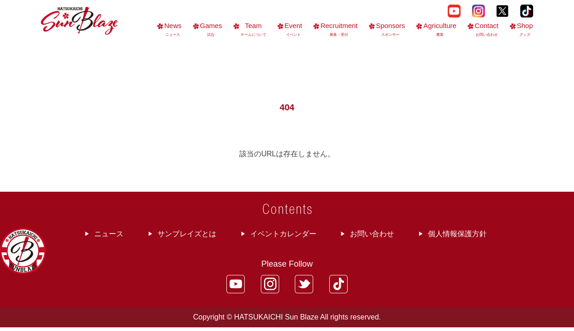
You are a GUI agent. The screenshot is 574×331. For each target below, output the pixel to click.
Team (253, 29)
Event (293, 29)
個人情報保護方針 (457, 234)
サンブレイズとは (187, 234)
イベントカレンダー (283, 234)
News (173, 29)
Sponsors (390, 29)
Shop (525, 29)
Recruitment (339, 29)
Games (211, 29)
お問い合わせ (372, 234)
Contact (487, 29)
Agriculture (439, 29)
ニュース (109, 234)
